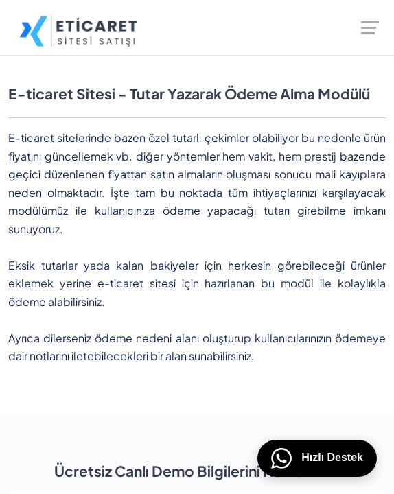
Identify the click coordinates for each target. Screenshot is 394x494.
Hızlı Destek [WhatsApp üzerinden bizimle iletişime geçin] (317, 458)
